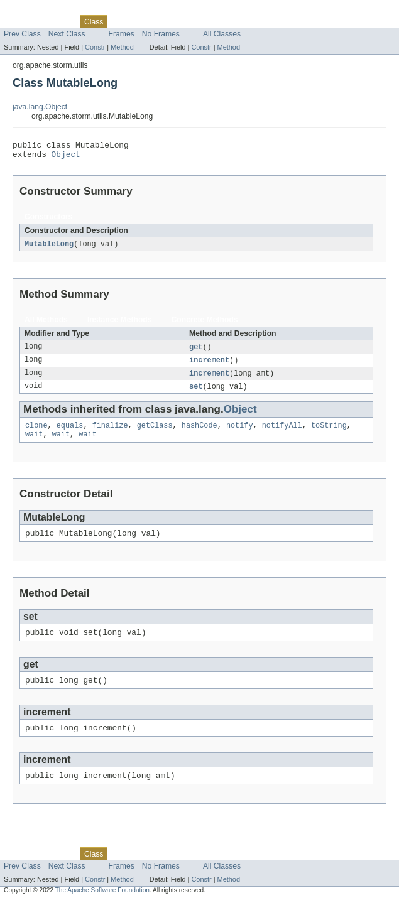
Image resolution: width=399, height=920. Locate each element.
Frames (121, 34)
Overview (20, 21)
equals (70, 433)
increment (209, 365)
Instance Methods (119, 324)
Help (240, 21)
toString (329, 433)
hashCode (199, 433)
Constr (95, 47)
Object (66, 157)
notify (239, 433)
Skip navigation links (34, 10)
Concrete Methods (205, 324)
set (195, 393)
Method (122, 47)
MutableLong (49, 248)
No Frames (161, 34)
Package (58, 21)
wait (34, 443)
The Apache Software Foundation (102, 909)
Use (121, 21)
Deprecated (179, 21)
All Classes (222, 34)
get (195, 352)
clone (36, 433)
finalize (110, 433)
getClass (155, 433)
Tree (143, 21)
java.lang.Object (40, 106)
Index (214, 21)
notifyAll (282, 433)
